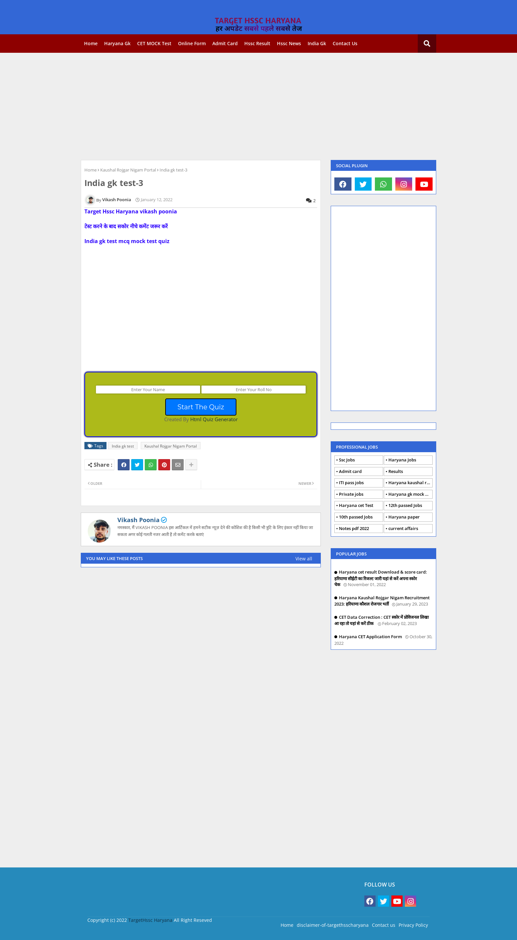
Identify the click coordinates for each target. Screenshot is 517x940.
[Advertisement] (258, 105)
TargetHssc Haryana (150, 920)
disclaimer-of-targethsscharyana (333, 925)
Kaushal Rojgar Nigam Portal (128, 170)
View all (303, 558)
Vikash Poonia (138, 520)
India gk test (123, 446)
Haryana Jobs (402, 460)
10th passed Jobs (356, 517)
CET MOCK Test (154, 43)
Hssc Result (257, 43)
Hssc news (289, 43)
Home (91, 43)
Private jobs (351, 494)
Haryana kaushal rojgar (410, 483)
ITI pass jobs (351, 483)
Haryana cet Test (356, 505)
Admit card (225, 43)
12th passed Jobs (405, 505)
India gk (317, 43)
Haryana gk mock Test (410, 494)
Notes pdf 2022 (354, 528)
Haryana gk (117, 43)
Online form (192, 43)
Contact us (345, 43)
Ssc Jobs (347, 460)
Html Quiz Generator (214, 419)
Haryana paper (404, 517)
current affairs (403, 528)
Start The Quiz (200, 407)
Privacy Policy (413, 925)
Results (395, 471)
